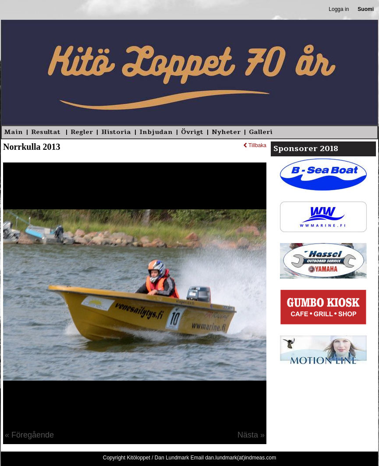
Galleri (261, 132)
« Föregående (29, 435)
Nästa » (251, 435)
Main (13, 132)
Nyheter (226, 132)
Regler (82, 132)
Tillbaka (254, 145)
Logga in (339, 9)
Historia (116, 132)
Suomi (366, 9)
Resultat (46, 132)
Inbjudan (156, 132)
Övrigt (192, 132)
